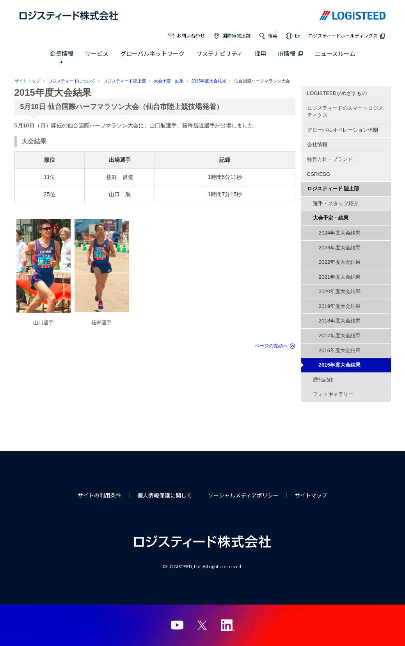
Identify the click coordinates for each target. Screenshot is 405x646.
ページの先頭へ (271, 346)
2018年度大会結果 (340, 321)
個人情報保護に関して (164, 495)
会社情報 (317, 144)
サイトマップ (311, 495)
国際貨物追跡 (236, 35)
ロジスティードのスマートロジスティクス (345, 111)
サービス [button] (96, 53)
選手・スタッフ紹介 (336, 203)
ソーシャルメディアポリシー (243, 495)
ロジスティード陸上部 (124, 81)
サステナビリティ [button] (219, 53)
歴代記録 (323, 380)
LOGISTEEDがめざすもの (337, 93)
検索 (272, 35)
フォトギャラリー (333, 394)
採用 (260, 53)
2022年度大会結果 (340, 262)
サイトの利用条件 (99, 495)
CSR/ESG (318, 174)
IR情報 (290, 53)
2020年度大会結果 (340, 291)
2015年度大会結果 (209, 81)
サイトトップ (27, 81)
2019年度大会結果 (340, 306)
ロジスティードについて (71, 81)
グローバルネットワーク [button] (152, 53)
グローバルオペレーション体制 (342, 130)
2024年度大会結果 (340, 233)
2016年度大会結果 (340, 350)
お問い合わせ (191, 35)
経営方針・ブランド (330, 159)
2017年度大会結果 (340, 335)
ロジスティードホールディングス (346, 35)
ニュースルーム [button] (335, 53)
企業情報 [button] (61, 53)
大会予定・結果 (169, 81)
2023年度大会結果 (340, 248)
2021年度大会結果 (340, 277)
